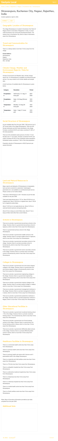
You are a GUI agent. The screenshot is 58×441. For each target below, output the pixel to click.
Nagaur (20, 6)
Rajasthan (13, 6)
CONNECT (5, 21)
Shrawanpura (36, 6)
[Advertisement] (19, 161)
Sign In (54, 2)
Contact (52, 437)
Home (2, 6)
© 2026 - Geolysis (9, 438)
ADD (11, 21)
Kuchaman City (27, 6)
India (7, 6)
